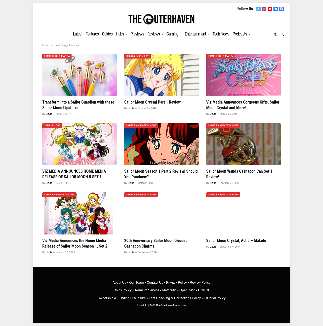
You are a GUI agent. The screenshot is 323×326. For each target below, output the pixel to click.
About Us (120, 282)
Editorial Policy (215, 298)
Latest (77, 34)
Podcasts (240, 34)
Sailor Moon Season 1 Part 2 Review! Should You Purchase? (161, 174)
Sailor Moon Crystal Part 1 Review (152, 102)
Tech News (220, 34)
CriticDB (204, 290)
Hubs (120, 34)
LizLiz (49, 113)
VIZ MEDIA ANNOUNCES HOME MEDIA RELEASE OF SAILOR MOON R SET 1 (74, 174)
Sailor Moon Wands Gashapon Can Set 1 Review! (239, 174)
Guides (107, 34)
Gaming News (52, 125)
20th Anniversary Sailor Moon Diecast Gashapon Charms (155, 243)
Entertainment (195, 34)
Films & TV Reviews (137, 56)
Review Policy (200, 282)
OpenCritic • (188, 290)
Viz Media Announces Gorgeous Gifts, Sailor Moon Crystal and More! (242, 105)
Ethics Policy (122, 290)
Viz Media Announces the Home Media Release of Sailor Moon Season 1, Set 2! (75, 243)
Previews (137, 34)
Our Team (136, 282)
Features (92, 34)
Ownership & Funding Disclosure (122, 298)
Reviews (153, 34)
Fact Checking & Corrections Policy (175, 298)
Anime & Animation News (141, 125)
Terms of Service (147, 290)
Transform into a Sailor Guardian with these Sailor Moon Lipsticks (78, 105)
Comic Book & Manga (57, 56)
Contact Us (155, 282)
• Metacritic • (169, 290)
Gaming (172, 34)
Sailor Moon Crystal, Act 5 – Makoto (236, 240)
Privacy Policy (176, 282)
